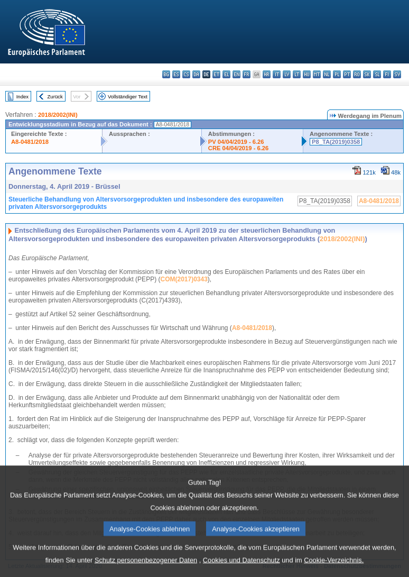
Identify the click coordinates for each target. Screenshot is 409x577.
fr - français (246, 74)
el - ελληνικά (226, 74)
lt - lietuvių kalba (297, 74)
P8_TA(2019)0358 (336, 142)
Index (22, 96)
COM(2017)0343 (183, 279)
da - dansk (196, 74)
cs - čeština (186, 74)
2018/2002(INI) (58, 115)
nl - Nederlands (327, 74)
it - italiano (277, 74)
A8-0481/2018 (30, 142)
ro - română (357, 74)
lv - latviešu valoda (287, 74)
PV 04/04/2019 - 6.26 (236, 142)
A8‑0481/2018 (252, 328)
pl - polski (337, 74)
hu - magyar (307, 74)
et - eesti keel (216, 74)
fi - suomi (387, 74)
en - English (236, 74)
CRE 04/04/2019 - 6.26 (238, 148)
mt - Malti (317, 74)
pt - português (347, 74)
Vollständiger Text (127, 96)
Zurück (55, 96)
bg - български (166, 74)
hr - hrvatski (267, 74)
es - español (176, 74)
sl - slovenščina (377, 74)
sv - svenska (397, 74)
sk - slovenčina (367, 74)
